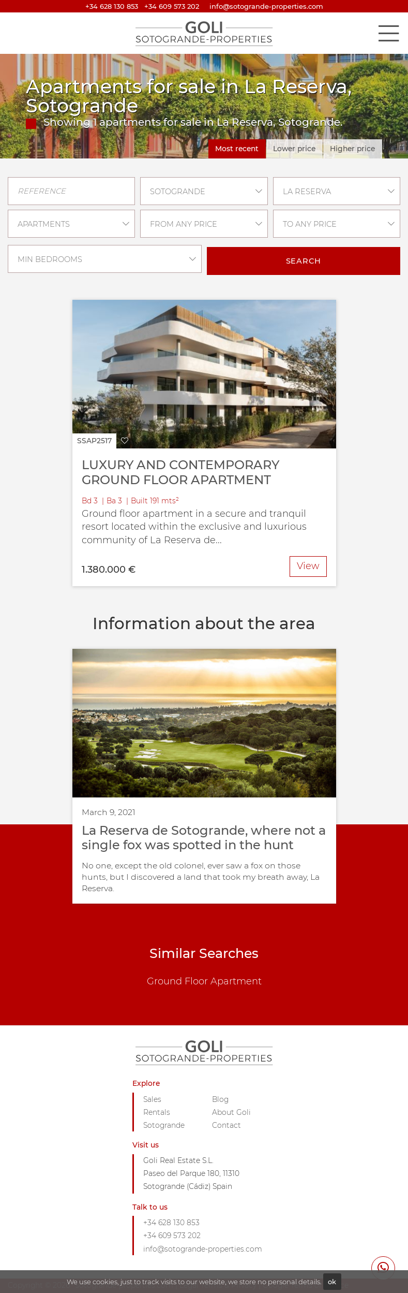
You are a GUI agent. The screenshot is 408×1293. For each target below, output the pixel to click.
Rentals (156, 1112)
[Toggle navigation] (388, 33)
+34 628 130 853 (111, 6)
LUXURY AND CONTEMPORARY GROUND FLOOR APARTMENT (180, 472)
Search (304, 261)
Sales (152, 1099)
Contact (226, 1125)
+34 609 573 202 (171, 6)
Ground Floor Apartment (204, 981)
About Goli (231, 1112)
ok (332, 1281)
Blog (220, 1099)
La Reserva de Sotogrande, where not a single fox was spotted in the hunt (204, 838)
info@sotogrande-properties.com (202, 1249)
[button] (102, 440)
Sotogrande (164, 1125)
